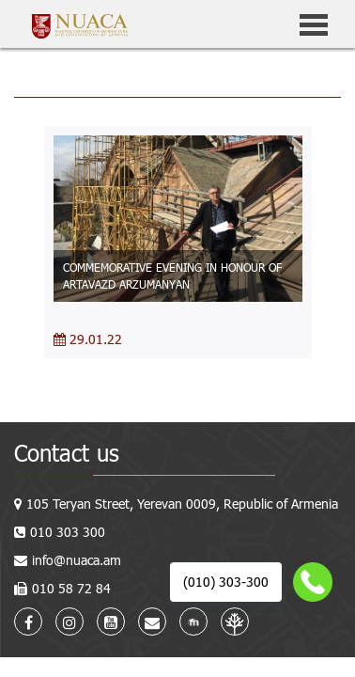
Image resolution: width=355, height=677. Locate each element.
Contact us (66, 452)
